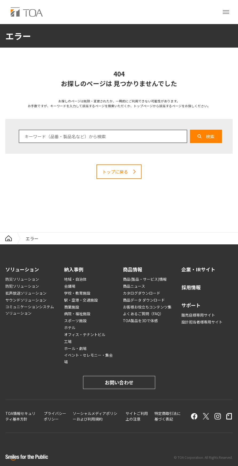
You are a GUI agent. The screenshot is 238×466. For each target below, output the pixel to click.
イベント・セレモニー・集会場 (88, 358)
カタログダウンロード (141, 293)
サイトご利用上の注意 (137, 416)
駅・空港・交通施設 (81, 300)
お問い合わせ (119, 382)
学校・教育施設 (77, 293)
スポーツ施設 (75, 320)
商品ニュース (134, 286)
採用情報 (191, 287)
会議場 (69, 286)
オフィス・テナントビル (84, 334)
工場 (68, 341)
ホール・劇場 (75, 348)
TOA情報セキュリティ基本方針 (20, 416)
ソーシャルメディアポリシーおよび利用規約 (95, 416)
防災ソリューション (22, 279)
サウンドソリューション (25, 300)
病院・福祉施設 (77, 313)
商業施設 (71, 307)
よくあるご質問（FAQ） (143, 313)
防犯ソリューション (22, 286)
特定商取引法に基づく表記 (167, 416)
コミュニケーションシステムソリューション (29, 310)
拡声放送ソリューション (25, 293)
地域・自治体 (75, 279)
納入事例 (73, 269)
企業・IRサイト (198, 269)
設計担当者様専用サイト (202, 322)
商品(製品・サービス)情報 (145, 279)
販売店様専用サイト (198, 315)
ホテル (69, 327)
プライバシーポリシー (55, 416)
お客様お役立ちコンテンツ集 (147, 307)
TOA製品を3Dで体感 (140, 320)
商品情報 (132, 269)
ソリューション (22, 269)
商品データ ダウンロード (144, 300)
